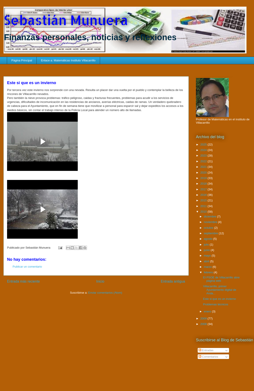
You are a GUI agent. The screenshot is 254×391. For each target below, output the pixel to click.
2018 (204, 183)
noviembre (211, 222)
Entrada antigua (173, 281)
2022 (204, 161)
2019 (204, 178)
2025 (204, 144)
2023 (204, 155)
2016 (204, 194)
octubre (209, 227)
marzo (208, 266)
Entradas (206, 350)
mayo (208, 255)
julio (207, 244)
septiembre (211, 233)
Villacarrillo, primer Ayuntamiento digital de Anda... (219, 290)
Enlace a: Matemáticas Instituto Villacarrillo (68, 60)
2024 (204, 150)
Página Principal (21, 60)
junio (207, 250)
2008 (204, 324)
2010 (204, 211)
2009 (204, 318)
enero (208, 311)
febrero (209, 272)
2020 (204, 172)
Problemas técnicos (215, 304)
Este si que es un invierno (219, 298)
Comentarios (208, 356)
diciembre (210, 216)
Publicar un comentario (27, 266)
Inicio (100, 281)
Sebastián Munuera (66, 19)
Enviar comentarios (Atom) (105, 292)
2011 (204, 206)
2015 (204, 200)
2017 (204, 189)
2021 (204, 166)
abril (207, 261)
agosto (208, 238)
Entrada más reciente (23, 281)
